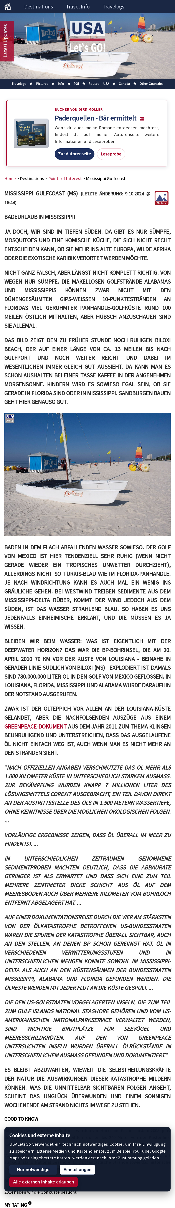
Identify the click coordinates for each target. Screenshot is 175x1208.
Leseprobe (111, 154)
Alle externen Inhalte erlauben (43, 1182)
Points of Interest (65, 178)
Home (10, 178)
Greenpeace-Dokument (36, 726)
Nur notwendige (33, 1169)
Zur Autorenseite (74, 154)
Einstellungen (77, 1169)
